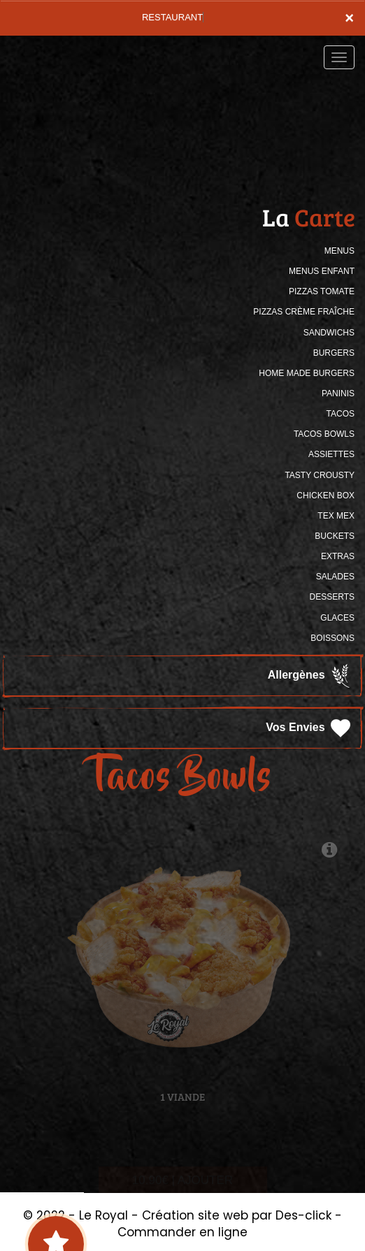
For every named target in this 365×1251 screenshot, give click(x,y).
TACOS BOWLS (324, 434)
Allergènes (310, 675)
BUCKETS (335, 536)
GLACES (337, 618)
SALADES (335, 576)
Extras (338, 556)
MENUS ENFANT (322, 271)
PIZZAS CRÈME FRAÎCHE (304, 312)
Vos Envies (309, 728)
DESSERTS (332, 597)
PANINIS (338, 393)
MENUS (339, 251)
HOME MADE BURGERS (307, 373)
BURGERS (334, 353)
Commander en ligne (182, 1232)
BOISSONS (332, 638)
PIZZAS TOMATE (322, 291)
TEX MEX (336, 516)
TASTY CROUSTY (320, 475)
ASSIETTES (331, 454)
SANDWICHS (329, 333)
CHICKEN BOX (325, 495)
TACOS (341, 414)
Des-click (303, 1215)
